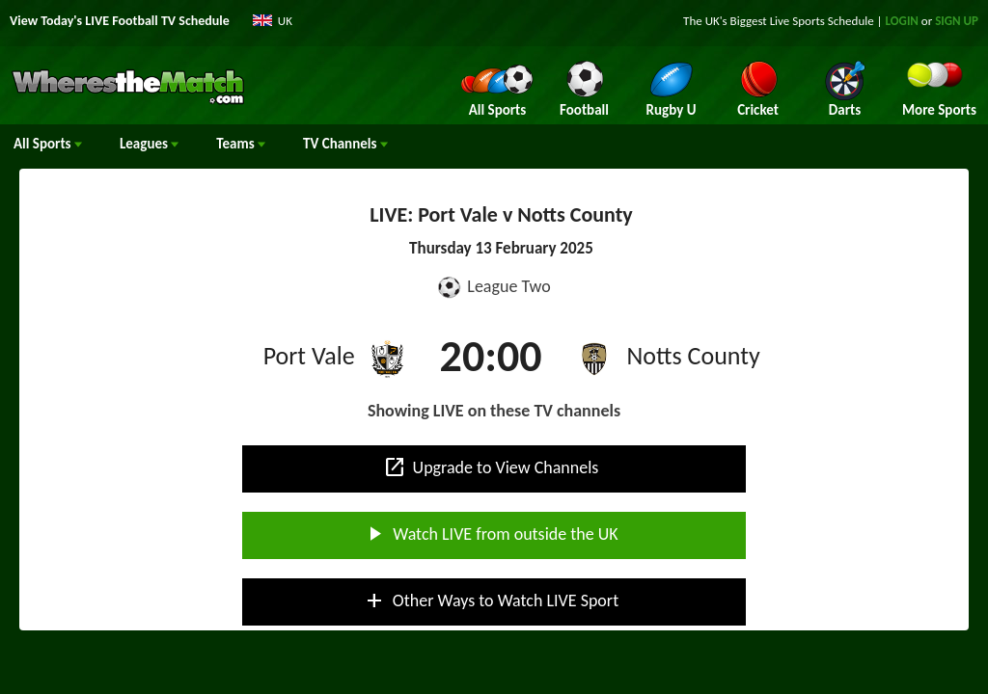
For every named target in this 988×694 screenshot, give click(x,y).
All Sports (48, 143)
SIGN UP (956, 20)
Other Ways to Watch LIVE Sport (490, 600)
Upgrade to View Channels (491, 467)
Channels (345, 143)
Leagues (149, 143)
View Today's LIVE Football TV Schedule (120, 21)
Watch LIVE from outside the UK (490, 533)
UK (285, 20)
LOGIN (902, 20)
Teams (240, 143)
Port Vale (309, 355)
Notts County (693, 355)
